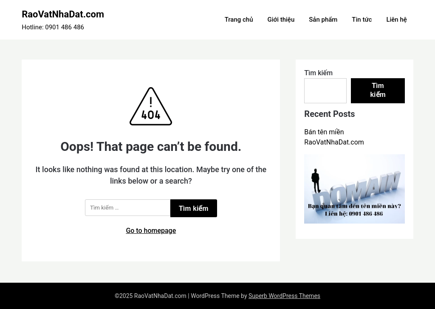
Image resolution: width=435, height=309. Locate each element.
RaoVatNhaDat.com (63, 14)
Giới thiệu (280, 19)
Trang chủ (239, 19)
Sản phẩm (323, 19)
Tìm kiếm (318, 73)
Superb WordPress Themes (284, 295)
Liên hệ (396, 19)
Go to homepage (151, 231)
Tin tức (362, 19)
